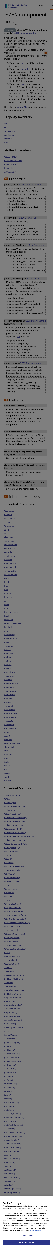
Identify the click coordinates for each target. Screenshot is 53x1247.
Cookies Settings (26, 1239)
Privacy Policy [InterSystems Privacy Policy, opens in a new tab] (35, 1234)
